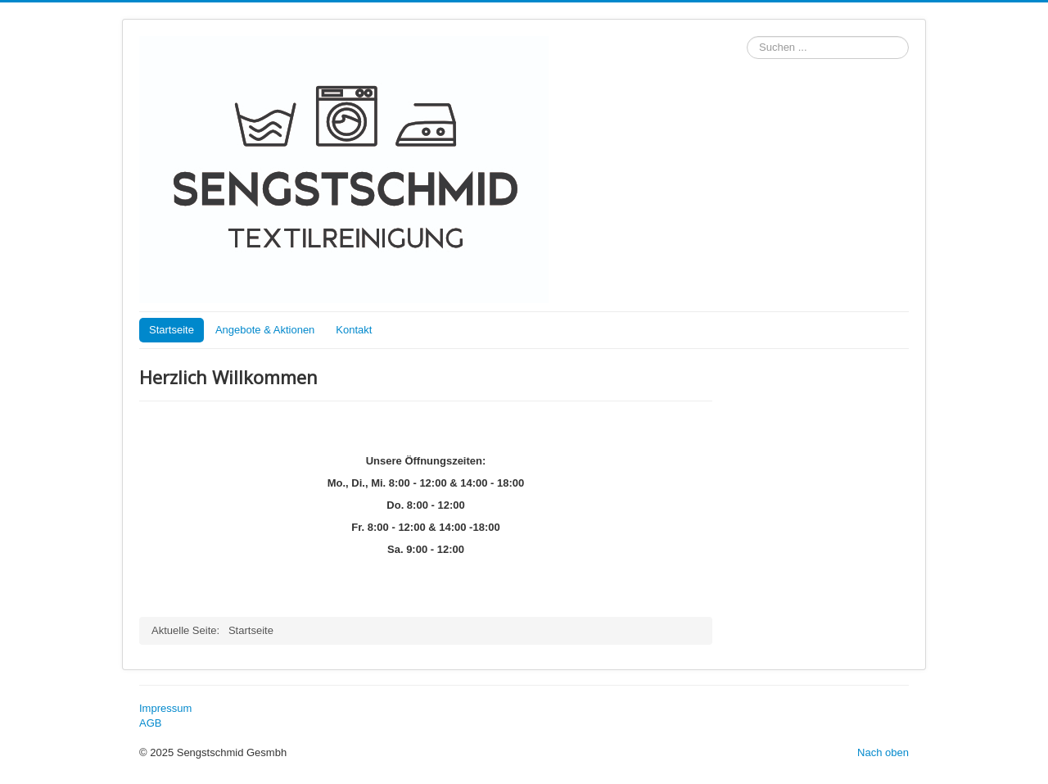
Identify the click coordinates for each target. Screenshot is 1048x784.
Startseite (171, 330)
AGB (150, 723)
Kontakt (354, 330)
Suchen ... (747, 36)
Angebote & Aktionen (264, 330)
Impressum (165, 708)
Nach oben (883, 752)
